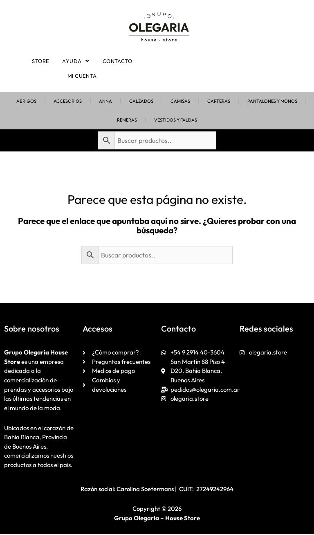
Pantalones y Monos (272, 102)
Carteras (218, 102)
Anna (105, 102)
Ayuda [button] (76, 61)
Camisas (180, 102)
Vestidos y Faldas (175, 121)
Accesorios (68, 102)
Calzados (141, 102)
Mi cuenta (82, 77)
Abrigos (26, 102)
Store (42, 61)
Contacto (116, 61)
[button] (76, 61)
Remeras (127, 121)
